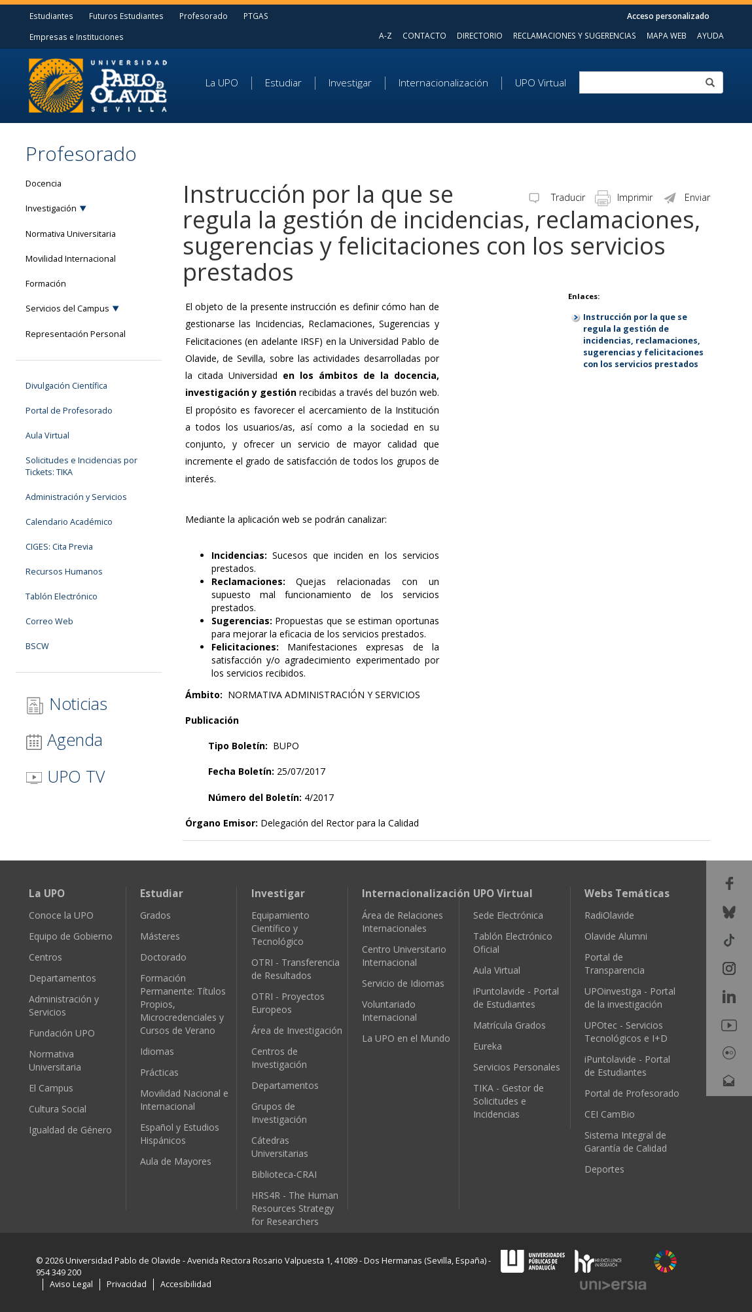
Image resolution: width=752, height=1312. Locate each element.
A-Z (385, 35)
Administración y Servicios (76, 497)
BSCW (37, 646)
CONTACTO (424, 35)
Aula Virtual (47, 435)
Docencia (44, 183)
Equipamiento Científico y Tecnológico (280, 928)
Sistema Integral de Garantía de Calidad (625, 1141)
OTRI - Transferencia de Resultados (295, 969)
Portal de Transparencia (614, 963)
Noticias (66, 703)
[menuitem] (229, 83)
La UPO (222, 83)
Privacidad (127, 1284)
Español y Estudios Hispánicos (179, 1133)
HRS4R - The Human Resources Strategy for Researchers (294, 1208)
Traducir (555, 197)
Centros (45, 957)
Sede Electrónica (508, 915)
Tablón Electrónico (62, 596)
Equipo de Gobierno (71, 936)
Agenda (64, 739)
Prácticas (159, 1072)
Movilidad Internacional (71, 258)
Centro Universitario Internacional (404, 955)
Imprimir (624, 197)
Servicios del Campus (67, 308)
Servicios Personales (516, 1067)
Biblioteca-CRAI (284, 1174)
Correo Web (49, 621)
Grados (155, 915)
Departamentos (62, 978)
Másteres (160, 936)
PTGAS (255, 15)
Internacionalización (443, 83)
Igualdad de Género (70, 1130)
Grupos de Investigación (279, 1113)
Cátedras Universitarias (279, 1147)
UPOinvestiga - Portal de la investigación (629, 997)
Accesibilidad (185, 1284)
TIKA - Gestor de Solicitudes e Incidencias (508, 1101)
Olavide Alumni (615, 936)
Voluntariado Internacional (389, 1010)
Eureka (487, 1046)
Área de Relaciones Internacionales (402, 921)
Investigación (51, 208)
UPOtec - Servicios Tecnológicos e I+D (626, 1031)
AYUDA (710, 35)
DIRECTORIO (480, 35)
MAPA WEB (667, 35)
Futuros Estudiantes (126, 15)
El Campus (51, 1088)
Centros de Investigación (279, 1058)
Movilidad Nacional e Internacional (184, 1099)
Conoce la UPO (61, 915)
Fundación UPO (62, 1033)
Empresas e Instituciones (76, 36)
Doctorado (163, 957)
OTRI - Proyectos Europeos (288, 1003)
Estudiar (283, 83)
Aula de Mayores (175, 1161)
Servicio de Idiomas (403, 983)
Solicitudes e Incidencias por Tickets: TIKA (81, 466)
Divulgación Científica (66, 385)
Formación (46, 283)
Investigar (350, 83)
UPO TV (65, 776)
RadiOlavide (609, 915)
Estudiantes (51, 15)
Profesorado (203, 15)
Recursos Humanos (64, 571)
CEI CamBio (609, 1114)
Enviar (686, 197)
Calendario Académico (69, 521)
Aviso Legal (71, 1284)
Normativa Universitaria (71, 233)
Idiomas (157, 1051)
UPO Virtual (540, 83)
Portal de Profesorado (69, 410)
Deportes (604, 1169)
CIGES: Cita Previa (59, 546)
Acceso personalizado (668, 15)
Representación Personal (76, 334)
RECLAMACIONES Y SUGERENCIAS (574, 35)
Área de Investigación (296, 1030)
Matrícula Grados (509, 1025)
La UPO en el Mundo (406, 1038)
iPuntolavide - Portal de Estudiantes (516, 997)
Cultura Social (57, 1109)
